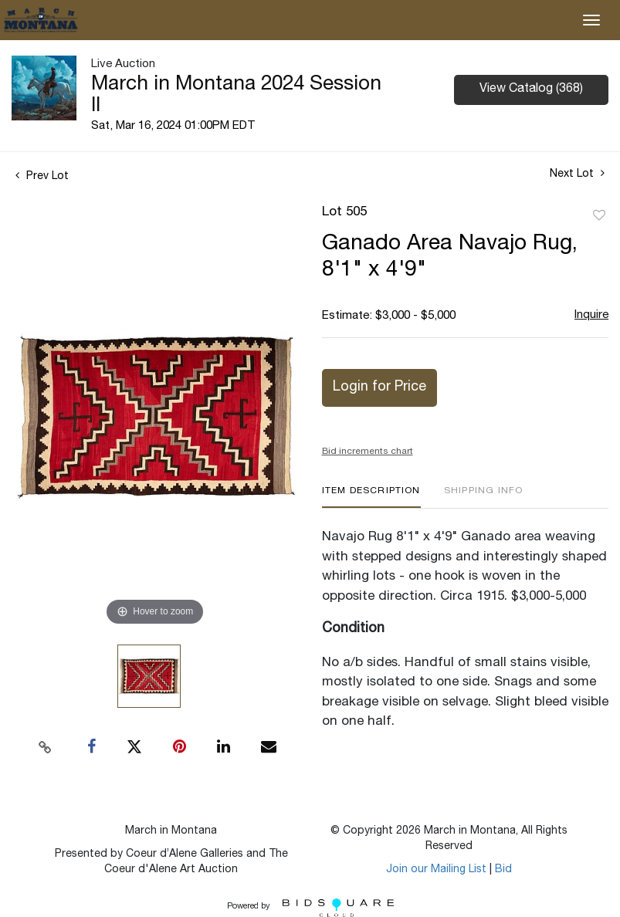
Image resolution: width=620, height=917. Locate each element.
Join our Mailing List (436, 870)
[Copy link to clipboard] (45, 747)
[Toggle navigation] (591, 20)
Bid (503, 870)
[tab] (371, 497)
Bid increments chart (367, 451)
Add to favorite (599, 216)
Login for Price (379, 387)
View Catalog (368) (531, 89)
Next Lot (577, 173)
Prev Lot (42, 176)
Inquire (591, 315)
